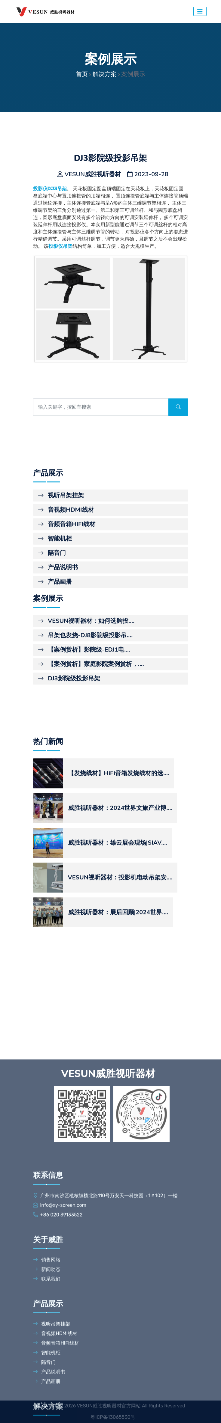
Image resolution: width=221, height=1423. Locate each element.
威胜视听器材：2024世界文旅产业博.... (120, 933)
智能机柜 (55, 631)
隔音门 (52, 645)
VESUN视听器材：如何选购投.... (86, 700)
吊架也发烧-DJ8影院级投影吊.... (85, 714)
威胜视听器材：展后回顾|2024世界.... (118, 1037)
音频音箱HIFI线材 (66, 617)
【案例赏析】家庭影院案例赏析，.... (91, 743)
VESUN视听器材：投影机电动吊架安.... (120, 1003)
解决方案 (105, 74)
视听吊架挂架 (61, 588)
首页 (82, 74)
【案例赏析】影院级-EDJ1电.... (84, 728)
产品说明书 (58, 660)
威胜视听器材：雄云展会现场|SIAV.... (117, 968)
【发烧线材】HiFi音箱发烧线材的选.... (119, 898)
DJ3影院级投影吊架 (69, 757)
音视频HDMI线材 (66, 602)
